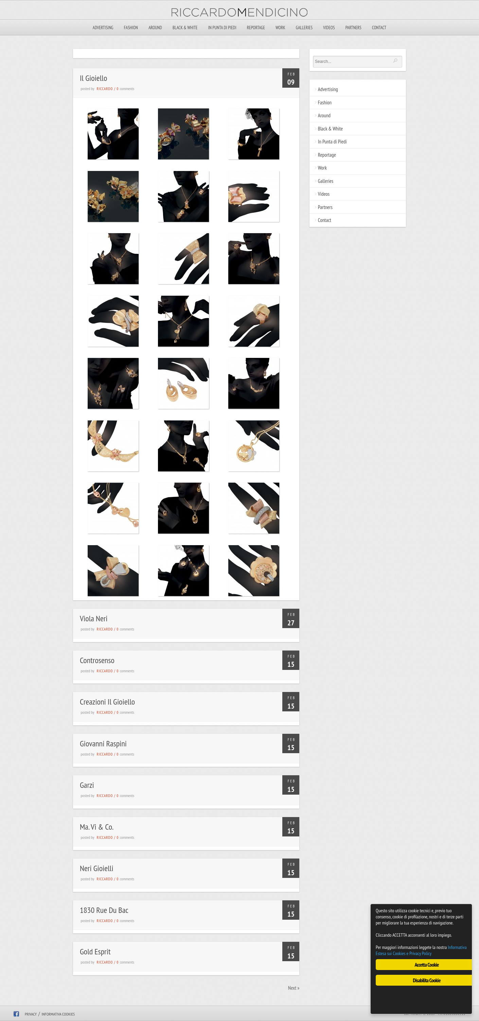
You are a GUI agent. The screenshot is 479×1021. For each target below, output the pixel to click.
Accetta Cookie (426, 964)
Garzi (87, 785)
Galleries (304, 28)
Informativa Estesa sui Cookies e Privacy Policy (421, 950)
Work (280, 28)
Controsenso (97, 660)
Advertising (103, 28)
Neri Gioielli (96, 868)
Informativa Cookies (58, 1014)
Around (155, 28)
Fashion (131, 28)
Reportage (256, 28)
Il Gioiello (93, 78)
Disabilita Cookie (426, 980)
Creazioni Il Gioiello (107, 701)
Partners (353, 28)
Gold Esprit (95, 951)
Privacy (31, 1014)
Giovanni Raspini (103, 743)
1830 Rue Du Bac (104, 910)
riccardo (105, 88)
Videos (329, 28)
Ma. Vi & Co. (96, 826)
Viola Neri (94, 618)
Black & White (185, 28)
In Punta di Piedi (222, 28)
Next (293, 988)
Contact (379, 28)
